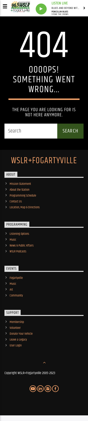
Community (16, 295)
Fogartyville (16, 278)
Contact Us (16, 201)
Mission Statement (20, 183)
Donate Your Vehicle (21, 333)
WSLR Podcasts (18, 251)
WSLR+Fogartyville (44, 160)
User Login (16, 345)
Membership (17, 322)
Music (13, 239)
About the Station (19, 189)
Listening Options (19, 233)
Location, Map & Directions (25, 207)
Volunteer (15, 327)
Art (11, 289)
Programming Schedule (23, 195)
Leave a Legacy (18, 339)
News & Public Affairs (22, 245)
